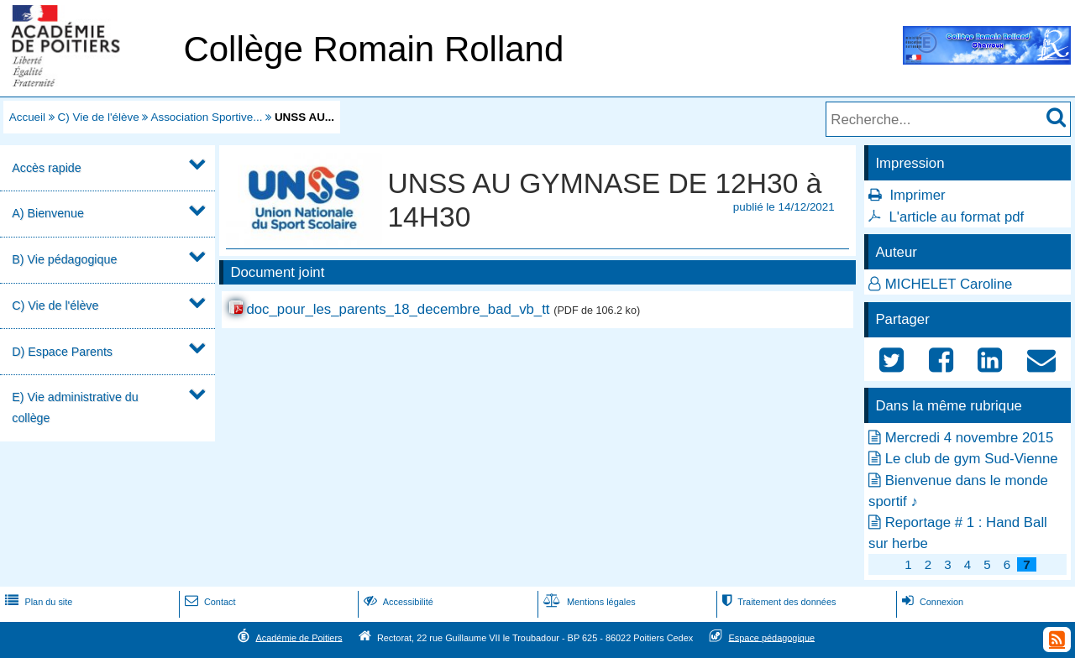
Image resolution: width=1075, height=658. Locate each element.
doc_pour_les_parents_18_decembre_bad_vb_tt (397, 309)
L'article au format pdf (956, 217)
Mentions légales (588, 602)
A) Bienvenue (48, 213)
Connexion (931, 602)
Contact (208, 602)
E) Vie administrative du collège (75, 407)
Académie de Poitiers (298, 637)
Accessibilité (396, 602)
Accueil (27, 117)
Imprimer (917, 195)
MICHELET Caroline (949, 284)
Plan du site (37, 602)
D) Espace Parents (62, 351)
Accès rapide (46, 168)
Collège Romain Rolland (373, 49)
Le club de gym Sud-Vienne (971, 459)
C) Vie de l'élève (98, 117)
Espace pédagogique (772, 637)
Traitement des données (777, 602)
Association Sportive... (206, 117)
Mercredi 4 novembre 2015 (969, 438)
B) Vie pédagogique (64, 259)
